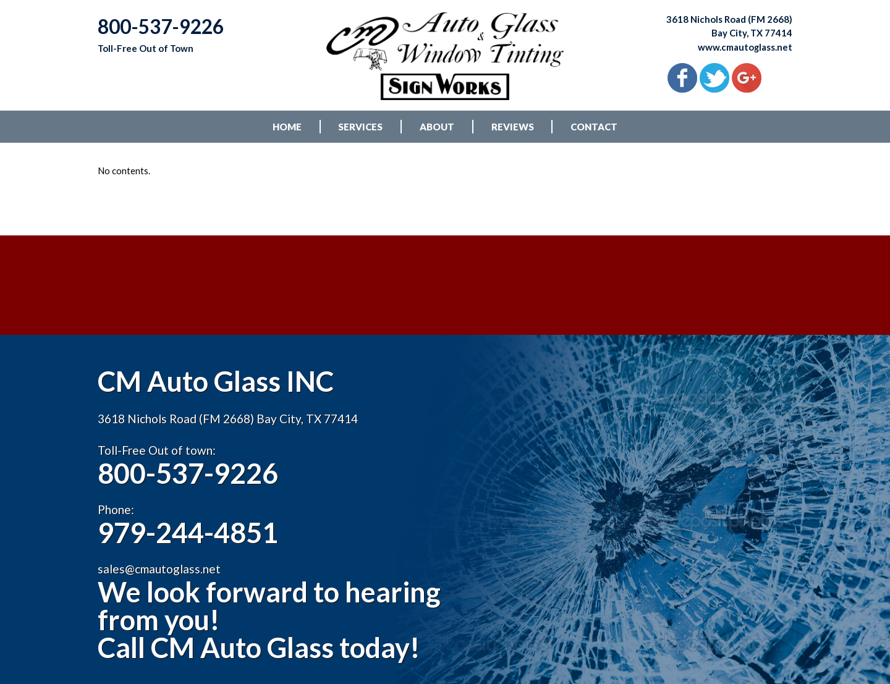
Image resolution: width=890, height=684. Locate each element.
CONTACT (593, 129)
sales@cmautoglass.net (159, 593)
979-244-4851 (191, 557)
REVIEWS (512, 129)
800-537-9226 (191, 497)
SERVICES (360, 129)
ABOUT (437, 129)
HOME (287, 129)
